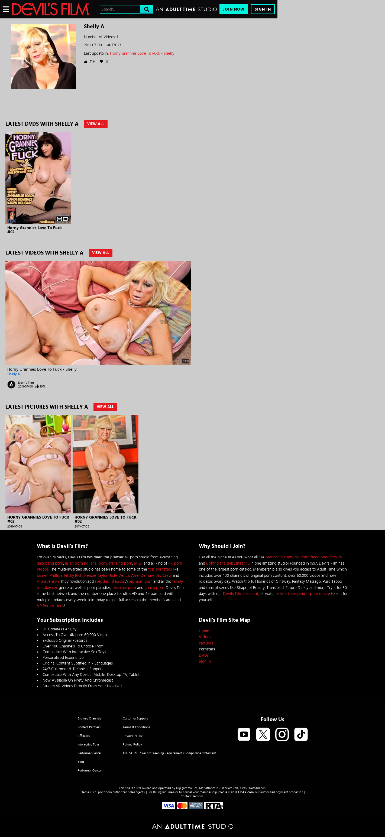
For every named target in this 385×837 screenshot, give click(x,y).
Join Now (234, 9)
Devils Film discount (240, 594)
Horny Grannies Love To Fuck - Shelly (142, 53)
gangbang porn (50, 563)
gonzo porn (154, 588)
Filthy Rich (73, 576)
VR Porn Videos (50, 606)
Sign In (263, 9)
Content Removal (192, 796)
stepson (118, 581)
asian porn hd (77, 563)
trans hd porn (120, 563)
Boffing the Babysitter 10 (228, 563)
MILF (138, 563)
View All (95, 124)
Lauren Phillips (49, 576)
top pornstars (160, 569)
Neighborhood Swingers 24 (318, 557)
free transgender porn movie (305, 594)
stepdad (102, 581)
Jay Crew (164, 576)
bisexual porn (124, 588)
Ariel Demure (142, 576)
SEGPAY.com (244, 792)
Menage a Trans (279, 557)
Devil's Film (26, 382)
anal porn (98, 563)
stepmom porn (140, 581)
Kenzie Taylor (96, 576)
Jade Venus (119, 576)
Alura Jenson (48, 581)
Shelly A (13, 374)
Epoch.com (104, 792)
